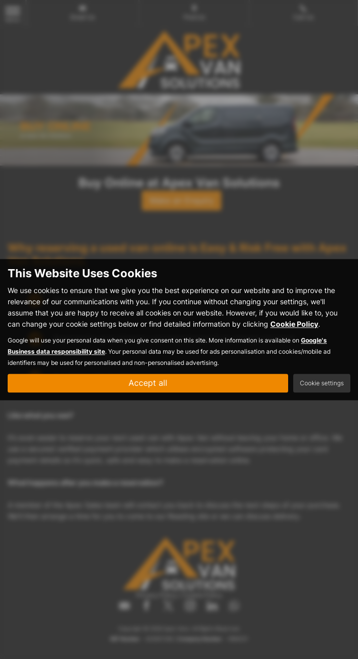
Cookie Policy (294, 324)
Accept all (148, 383)
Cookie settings (322, 383)
